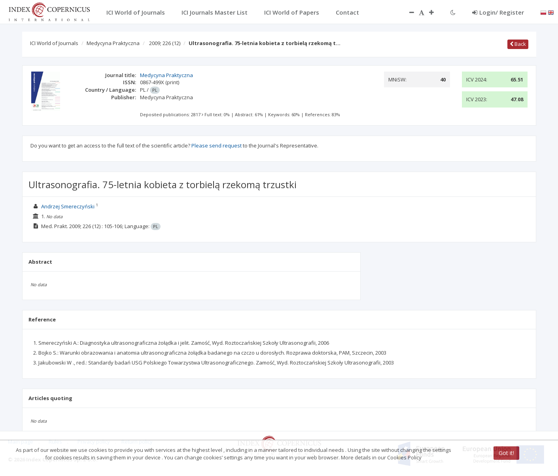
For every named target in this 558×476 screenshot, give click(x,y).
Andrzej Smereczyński (68, 206)
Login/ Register (498, 12)
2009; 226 (164, 43)
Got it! (506, 453)
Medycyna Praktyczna (113, 43)
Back (518, 43)
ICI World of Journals (54, 43)
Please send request (216, 145)
